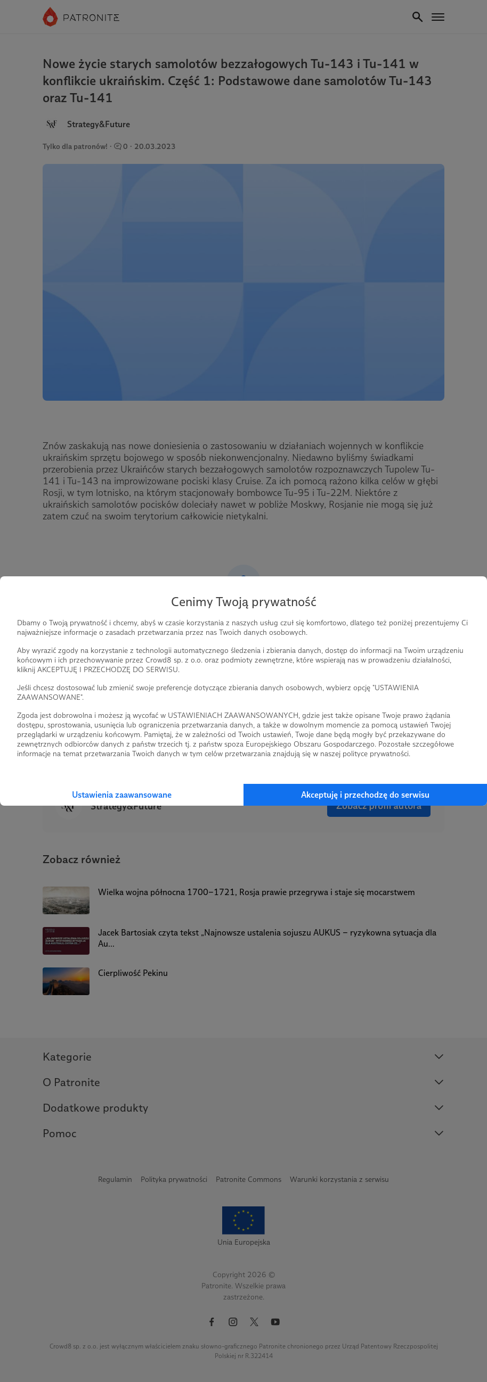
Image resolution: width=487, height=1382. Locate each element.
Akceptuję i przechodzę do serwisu (365, 794)
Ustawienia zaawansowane (122, 794)
